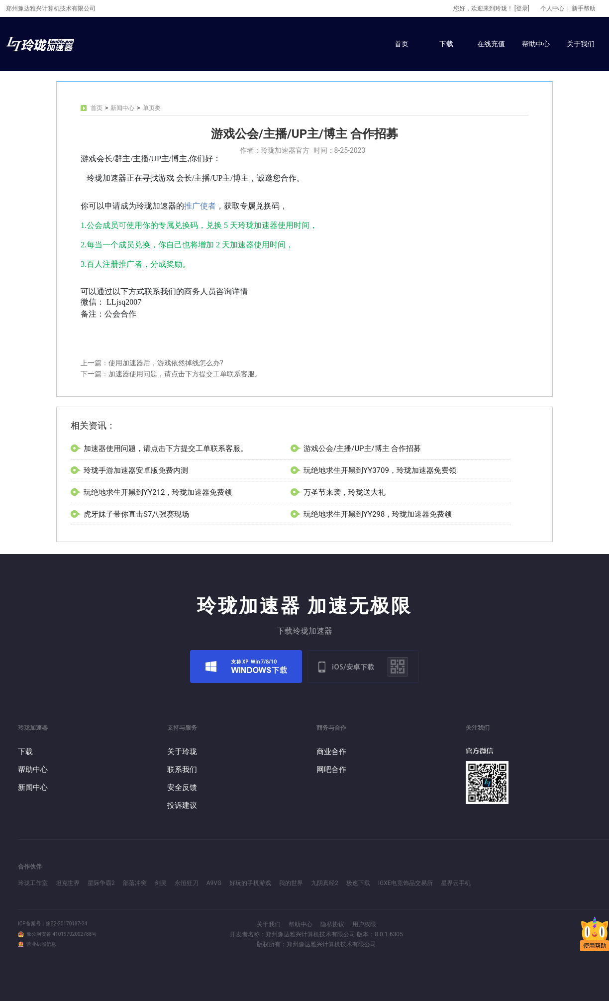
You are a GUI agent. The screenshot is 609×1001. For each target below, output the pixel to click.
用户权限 (364, 924)
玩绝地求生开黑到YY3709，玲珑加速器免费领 (380, 470)
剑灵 (161, 883)
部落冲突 (135, 883)
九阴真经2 (324, 883)
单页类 (152, 108)
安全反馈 (182, 787)
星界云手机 (456, 883)
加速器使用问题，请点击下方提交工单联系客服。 (166, 448)
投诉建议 (182, 805)
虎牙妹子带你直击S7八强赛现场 (136, 514)
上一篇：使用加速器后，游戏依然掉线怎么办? (152, 363)
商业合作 (331, 751)
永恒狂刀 (187, 883)
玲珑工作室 (33, 883)
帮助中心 (536, 43)
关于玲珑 (182, 751)
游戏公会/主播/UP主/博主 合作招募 (362, 448)
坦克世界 (68, 883)
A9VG (213, 883)
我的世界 (291, 883)
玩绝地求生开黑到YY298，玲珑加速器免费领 (378, 514)
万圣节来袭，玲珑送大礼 (345, 492)
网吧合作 (331, 769)
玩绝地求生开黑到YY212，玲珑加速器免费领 (158, 492)
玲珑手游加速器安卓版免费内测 (136, 470)
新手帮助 (584, 8)
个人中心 (552, 8)
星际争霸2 (101, 883)
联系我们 (182, 769)
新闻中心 (122, 108)
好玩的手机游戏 (250, 883)
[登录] (521, 8)
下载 (446, 43)
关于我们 (581, 43)
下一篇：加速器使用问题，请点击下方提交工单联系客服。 (171, 374)
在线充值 (491, 43)
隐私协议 (332, 924)
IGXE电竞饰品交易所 (405, 883)
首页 (401, 43)
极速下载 (358, 883)
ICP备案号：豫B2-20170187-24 (52, 923)
